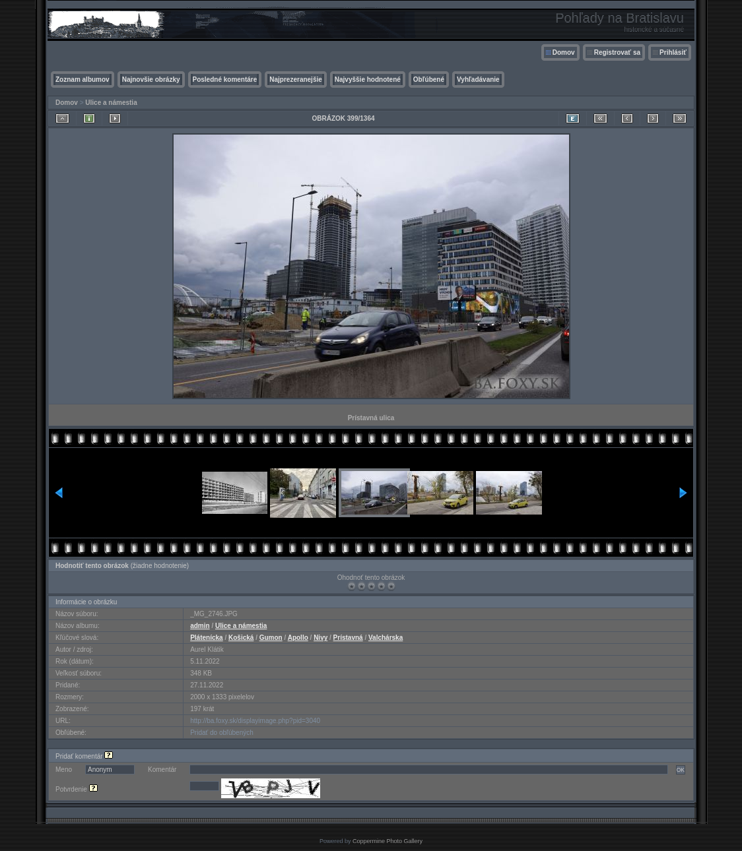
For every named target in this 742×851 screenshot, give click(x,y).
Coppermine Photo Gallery (387, 841)
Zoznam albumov (82, 79)
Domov (564, 52)
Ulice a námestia (111, 102)
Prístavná (348, 637)
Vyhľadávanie (478, 79)
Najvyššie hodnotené (368, 79)
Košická (240, 637)
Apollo (298, 637)
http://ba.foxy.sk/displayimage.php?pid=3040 (255, 720)
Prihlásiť (673, 52)
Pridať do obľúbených (221, 732)
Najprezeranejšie (295, 79)
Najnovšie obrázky (151, 79)
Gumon (271, 637)
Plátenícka (206, 637)
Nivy (320, 637)
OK (681, 770)
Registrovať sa (617, 52)
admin (199, 625)
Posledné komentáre (225, 79)
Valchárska (385, 637)
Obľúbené (428, 79)
